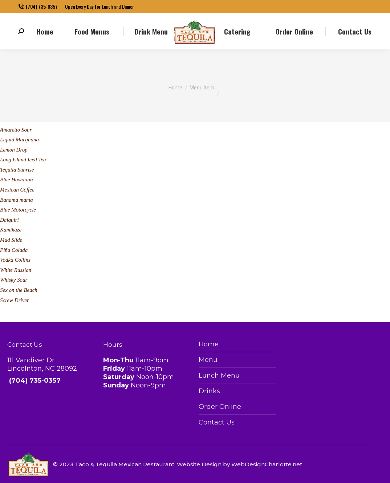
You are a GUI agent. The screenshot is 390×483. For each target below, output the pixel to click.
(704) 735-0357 (38, 6)
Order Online (220, 407)
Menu (208, 360)
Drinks (209, 391)
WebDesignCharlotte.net (266, 464)
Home (209, 344)
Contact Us (217, 422)
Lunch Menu (219, 375)
